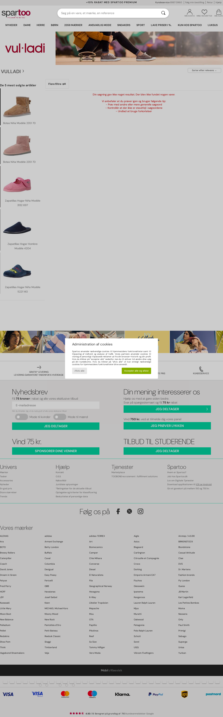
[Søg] (163, 13)
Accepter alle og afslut (136, 370)
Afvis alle (79, 370)
